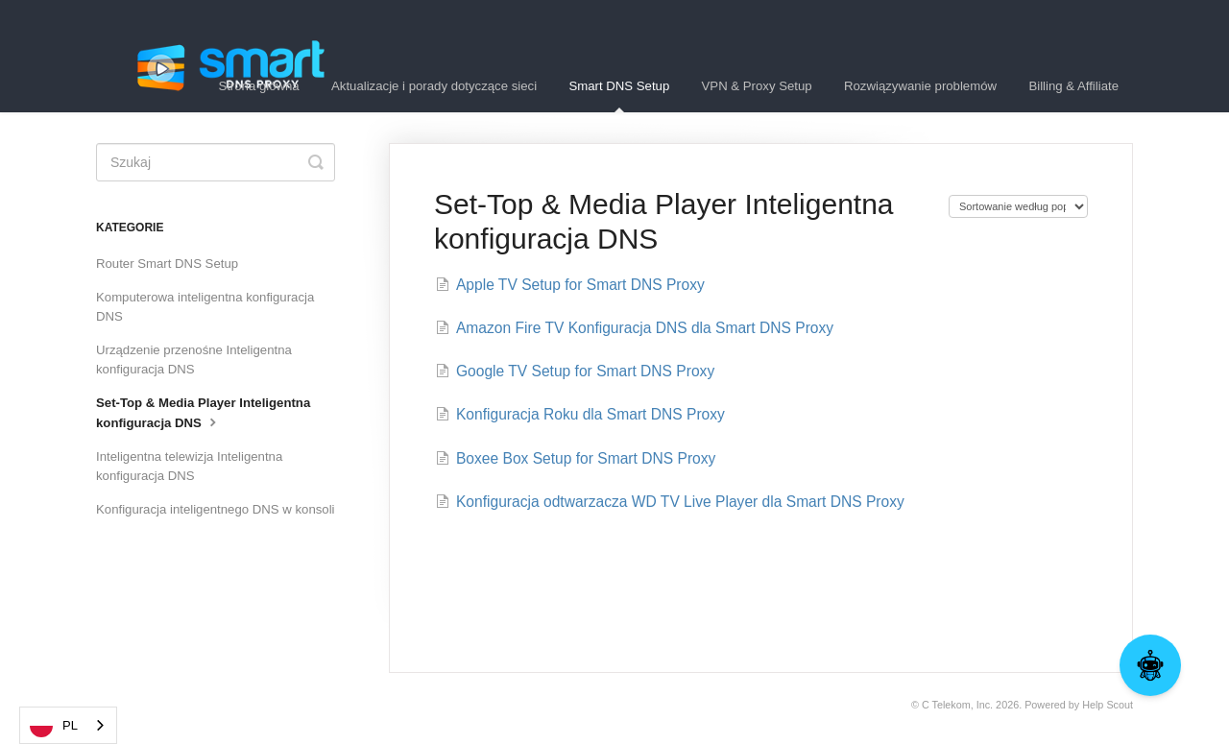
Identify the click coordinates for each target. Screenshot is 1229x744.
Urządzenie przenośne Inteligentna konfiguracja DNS (194, 359)
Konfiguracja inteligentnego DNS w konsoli (215, 509)
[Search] (215, 162)
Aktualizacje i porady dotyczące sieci (434, 86)
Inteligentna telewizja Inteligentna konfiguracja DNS (189, 466)
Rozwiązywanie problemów (920, 86)
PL (54, 725)
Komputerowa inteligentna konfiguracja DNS (205, 307)
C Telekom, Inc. (957, 704)
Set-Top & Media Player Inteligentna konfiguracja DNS (203, 413)
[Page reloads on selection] (1018, 206)
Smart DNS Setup (618, 95)
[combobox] (68, 725)
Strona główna (258, 86)
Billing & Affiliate (1073, 86)
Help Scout (1107, 704)
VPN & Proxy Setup (757, 86)
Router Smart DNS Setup (167, 263)
